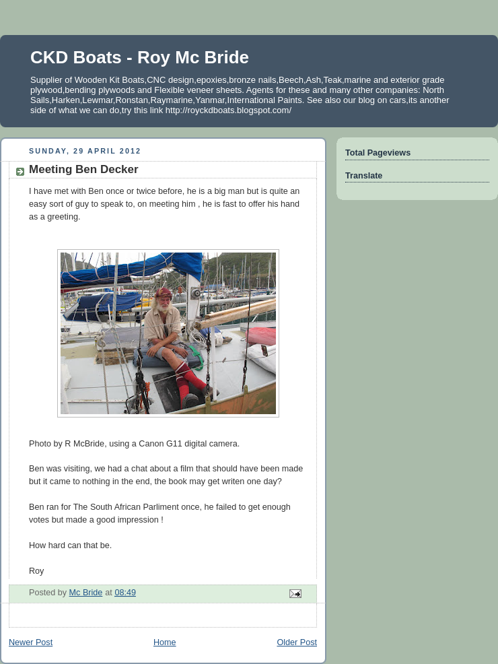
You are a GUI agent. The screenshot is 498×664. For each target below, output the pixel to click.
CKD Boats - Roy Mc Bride (139, 57)
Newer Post (30, 642)
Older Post (297, 642)
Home (164, 642)
